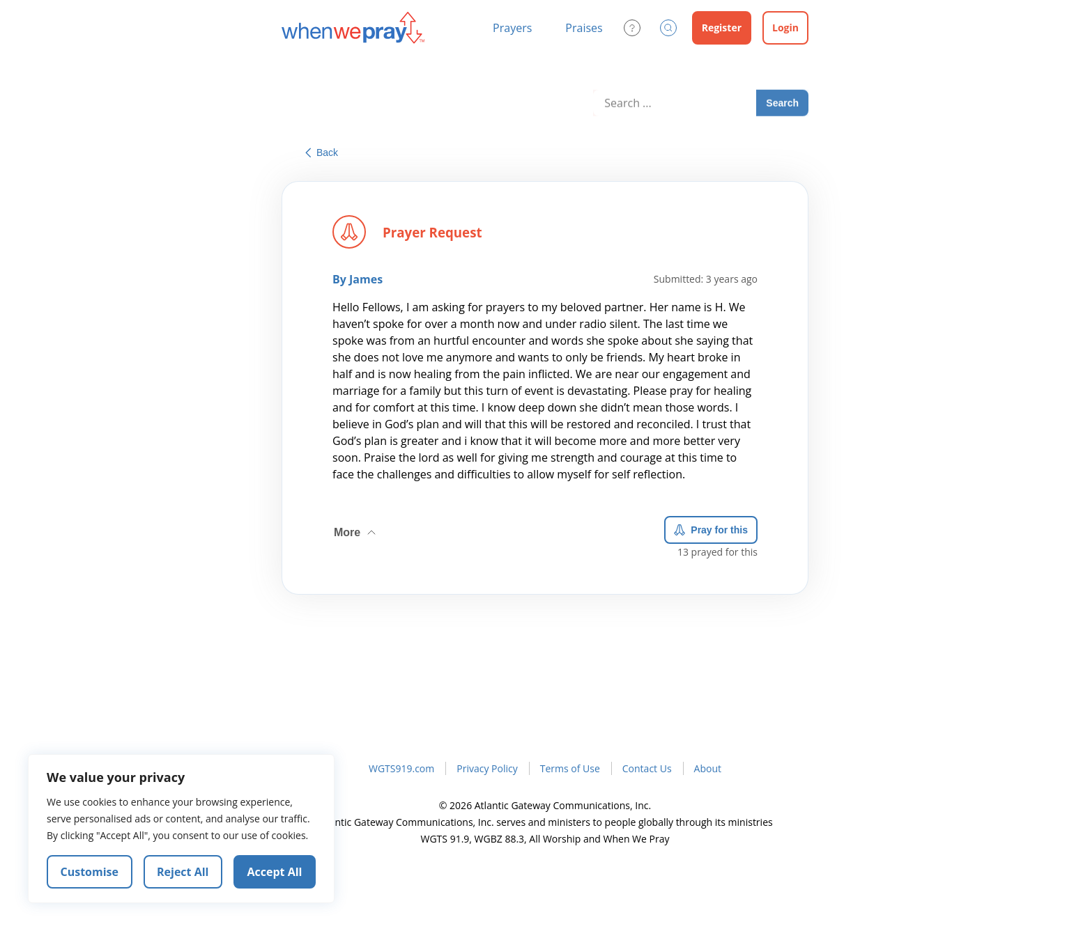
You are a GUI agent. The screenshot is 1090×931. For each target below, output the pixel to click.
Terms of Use (570, 768)
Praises (583, 28)
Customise (90, 871)
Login (785, 27)
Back (321, 152)
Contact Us (647, 768)
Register (722, 27)
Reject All (182, 871)
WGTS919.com (401, 768)
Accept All (274, 871)
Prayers (512, 28)
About (707, 768)
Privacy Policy (486, 768)
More (356, 530)
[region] (181, 828)
